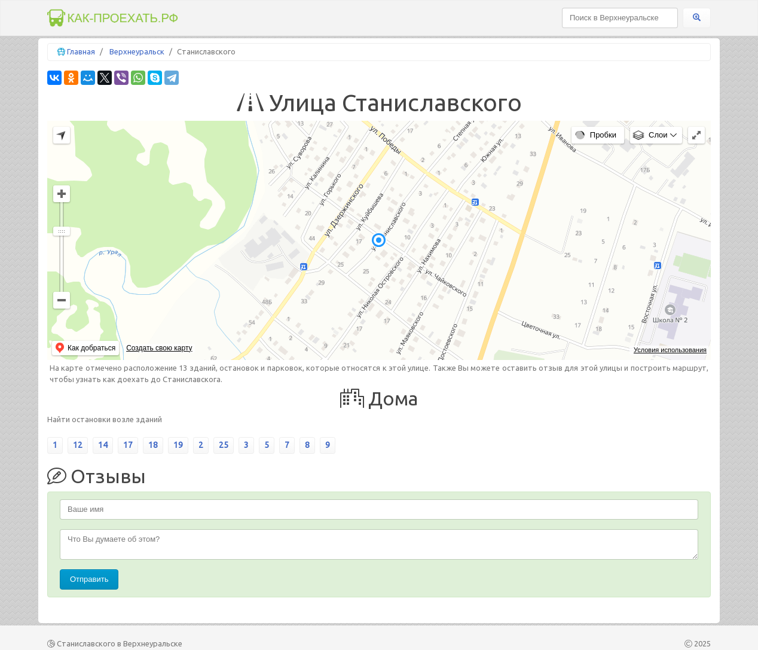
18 (153, 445)
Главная (81, 51)
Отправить (89, 579)
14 (103, 445)
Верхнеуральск (136, 51)
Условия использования (670, 349)
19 (178, 445)
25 (223, 445)
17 (128, 445)
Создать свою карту (159, 348)
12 (77, 445)
